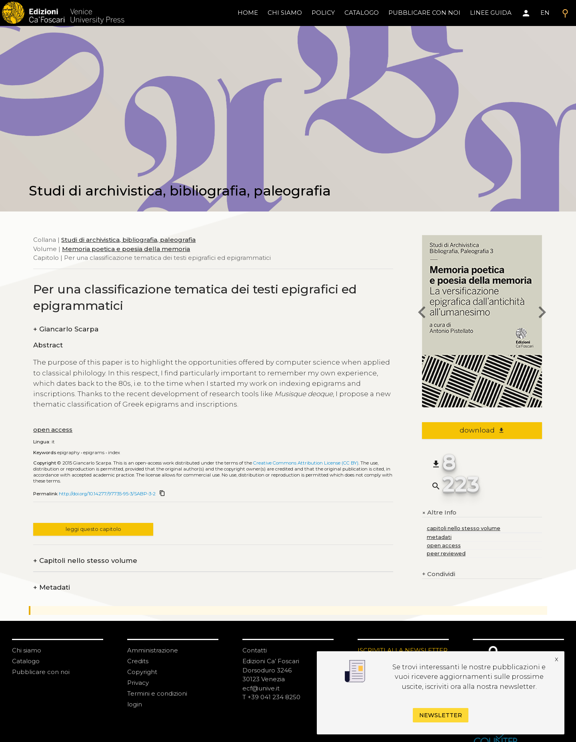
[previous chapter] (422, 313)
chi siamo (285, 12)
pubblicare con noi (424, 12)
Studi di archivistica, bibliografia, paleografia (128, 239)
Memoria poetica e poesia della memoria (126, 249)
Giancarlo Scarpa (65, 329)
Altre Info (439, 512)
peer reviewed (446, 553)
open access (52, 429)
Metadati (51, 587)
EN (545, 12)
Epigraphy (68, 452)
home (248, 12)
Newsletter (440, 715)
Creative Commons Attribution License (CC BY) (305, 463)
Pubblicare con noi (41, 672)
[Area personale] (526, 13)
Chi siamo (26, 650)
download (482, 430)
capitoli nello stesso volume (463, 528)
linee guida (491, 12)
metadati (439, 537)
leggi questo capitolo (93, 529)
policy (323, 12)
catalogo (361, 12)
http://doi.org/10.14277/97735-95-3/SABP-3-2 (107, 494)
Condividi (438, 574)
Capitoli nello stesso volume (85, 560)
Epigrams (93, 452)
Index (114, 452)
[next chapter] (542, 313)
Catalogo (26, 661)
